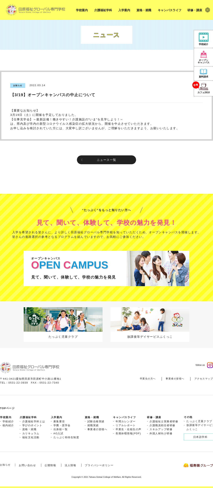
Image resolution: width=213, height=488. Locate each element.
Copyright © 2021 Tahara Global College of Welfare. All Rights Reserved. (106, 477)
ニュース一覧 (106, 159)
